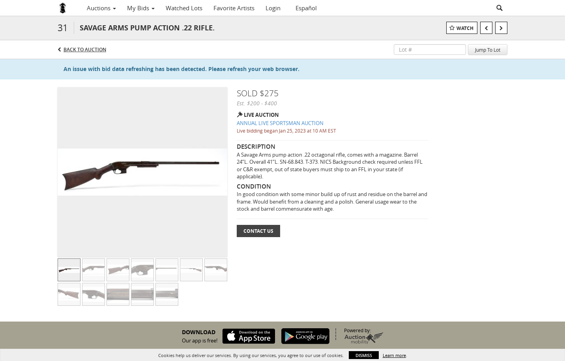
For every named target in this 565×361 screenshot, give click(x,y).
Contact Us (258, 231)
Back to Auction (85, 49)
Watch (464, 28)
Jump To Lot (487, 50)
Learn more (394, 355)
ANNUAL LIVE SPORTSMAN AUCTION (280, 123)
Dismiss (363, 355)
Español (306, 8)
